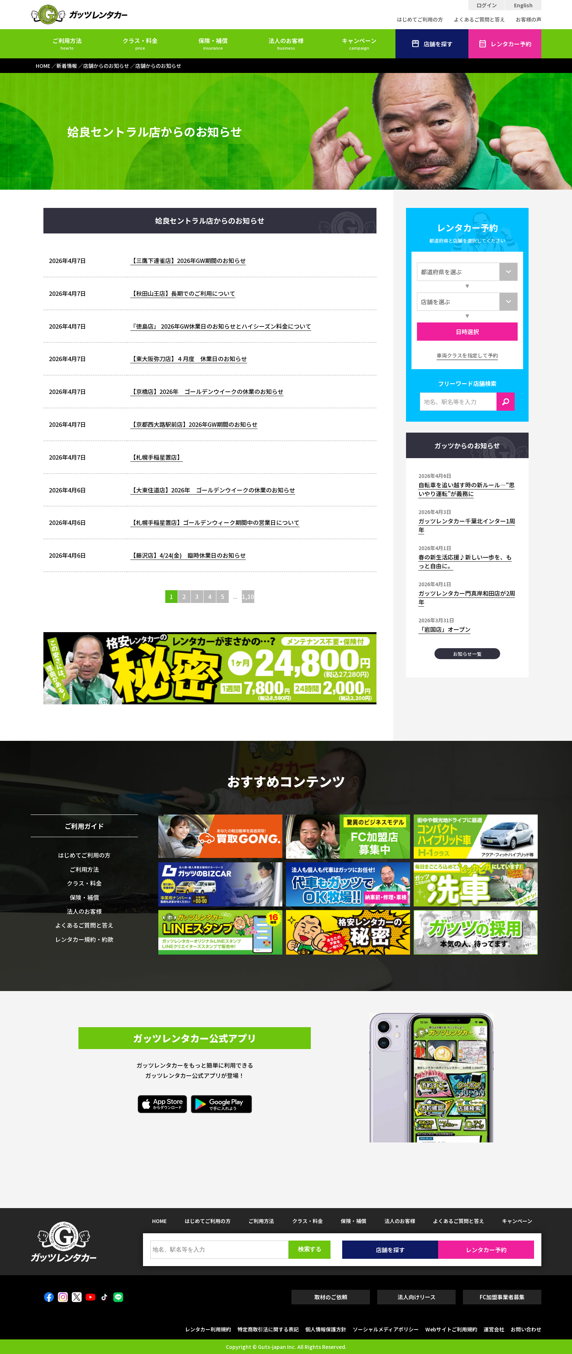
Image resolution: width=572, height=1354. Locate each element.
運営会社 (494, 1329)
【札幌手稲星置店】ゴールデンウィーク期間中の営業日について (214, 522)
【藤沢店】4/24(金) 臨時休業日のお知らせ (188, 555)
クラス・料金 (140, 43)
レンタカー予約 (505, 43)
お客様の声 (528, 19)
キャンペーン (359, 43)
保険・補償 (213, 43)
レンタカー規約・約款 (84, 939)
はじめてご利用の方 (420, 19)
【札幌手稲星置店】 (156, 457)
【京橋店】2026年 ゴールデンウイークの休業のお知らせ (206, 391)
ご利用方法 (67, 43)
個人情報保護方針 (325, 1329)
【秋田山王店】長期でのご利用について (182, 293)
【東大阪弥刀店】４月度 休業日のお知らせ (188, 358)
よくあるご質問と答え (479, 19)
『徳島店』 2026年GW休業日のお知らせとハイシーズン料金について (220, 326)
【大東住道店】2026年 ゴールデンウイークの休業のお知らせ (212, 489)
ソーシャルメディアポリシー (386, 1329)
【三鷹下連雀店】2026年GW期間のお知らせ (188, 260)
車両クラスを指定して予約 (467, 355)
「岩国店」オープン (444, 629)
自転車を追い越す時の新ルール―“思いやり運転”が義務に (466, 489)
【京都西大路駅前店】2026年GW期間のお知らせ (194, 424)
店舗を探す (432, 43)
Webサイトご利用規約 (451, 1329)
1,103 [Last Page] (248, 596)
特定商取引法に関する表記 (268, 1329)
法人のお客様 (286, 43)
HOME (159, 1221)
